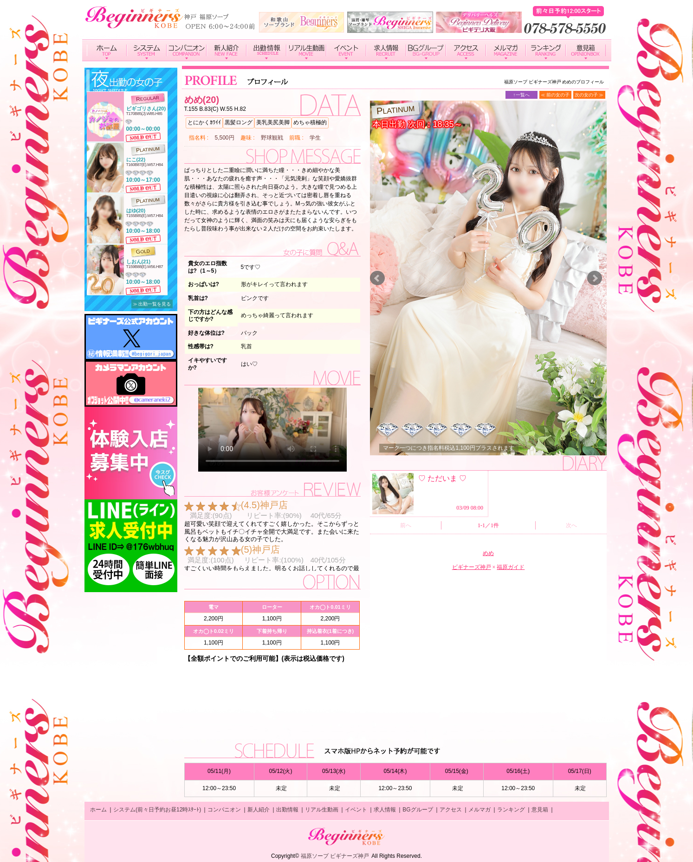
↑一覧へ (521, 94)
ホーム (98, 809)
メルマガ (479, 809)
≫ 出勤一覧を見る (152, 303)
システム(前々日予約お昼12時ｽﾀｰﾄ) (157, 809)
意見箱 (539, 809)
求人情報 (385, 809)
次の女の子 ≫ (589, 94)
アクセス (451, 809)
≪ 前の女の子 (555, 94)
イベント (356, 809)
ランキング (511, 809)
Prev (377, 278)
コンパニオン (224, 809)
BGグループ (417, 809)
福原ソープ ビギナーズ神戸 (335, 856)
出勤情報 (287, 809)
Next (594, 278)
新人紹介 (258, 809)
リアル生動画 (321, 809)
